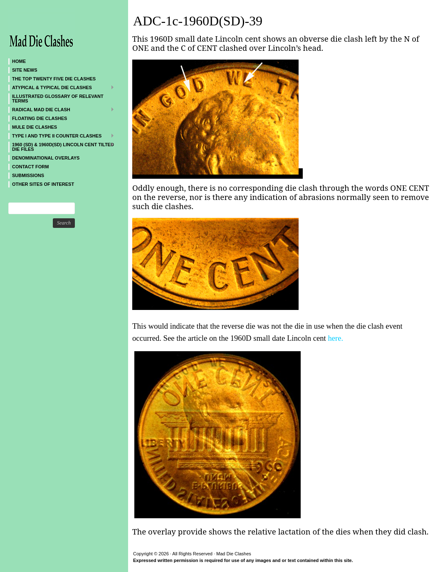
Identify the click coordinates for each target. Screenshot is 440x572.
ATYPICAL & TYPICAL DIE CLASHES (61, 87)
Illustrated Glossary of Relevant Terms (58, 98)
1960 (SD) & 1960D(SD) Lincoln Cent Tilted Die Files (61, 147)
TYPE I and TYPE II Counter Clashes (61, 135)
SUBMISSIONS (28, 175)
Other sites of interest (43, 184)
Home (19, 61)
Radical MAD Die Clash (61, 109)
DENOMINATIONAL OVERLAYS (45, 157)
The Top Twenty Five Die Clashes (54, 78)
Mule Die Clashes (34, 127)
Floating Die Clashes (39, 118)
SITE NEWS (24, 69)
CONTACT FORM (30, 166)
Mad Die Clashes (58, 29)
